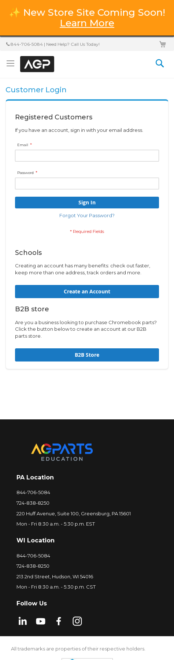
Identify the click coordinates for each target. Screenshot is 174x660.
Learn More (87, 23)
